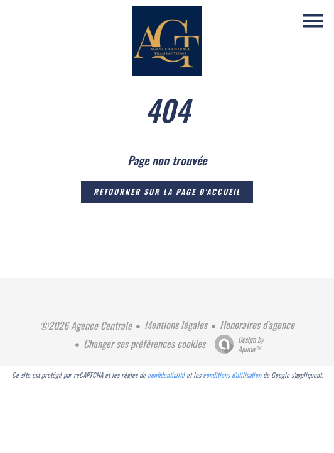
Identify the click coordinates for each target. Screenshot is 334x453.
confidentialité (166, 375)
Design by (236, 344)
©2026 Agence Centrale (86, 325)
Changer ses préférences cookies (144, 343)
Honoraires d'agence (257, 324)
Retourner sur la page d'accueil (167, 191)
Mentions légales (175, 324)
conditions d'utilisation (232, 375)
